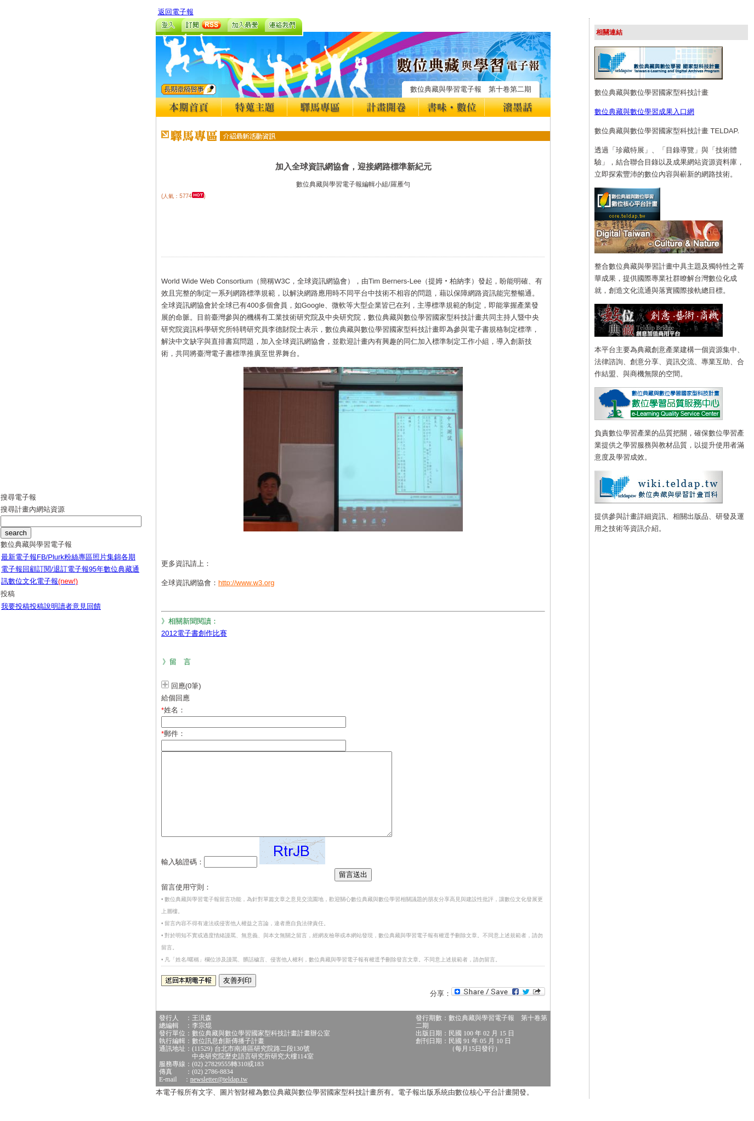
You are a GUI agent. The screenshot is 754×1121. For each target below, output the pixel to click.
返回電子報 (176, 12)
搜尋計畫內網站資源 (33, 517)
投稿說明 (44, 614)
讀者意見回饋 (79, 614)
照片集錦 (107, 565)
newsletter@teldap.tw (219, 1096)
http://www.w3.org (246, 583)
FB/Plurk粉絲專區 (65, 565)
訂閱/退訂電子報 (63, 577)
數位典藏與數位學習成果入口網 (644, 111)
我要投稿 (15, 614)
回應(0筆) (186, 686)
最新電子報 (19, 565)
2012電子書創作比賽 (194, 633)
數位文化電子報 (43, 589)
